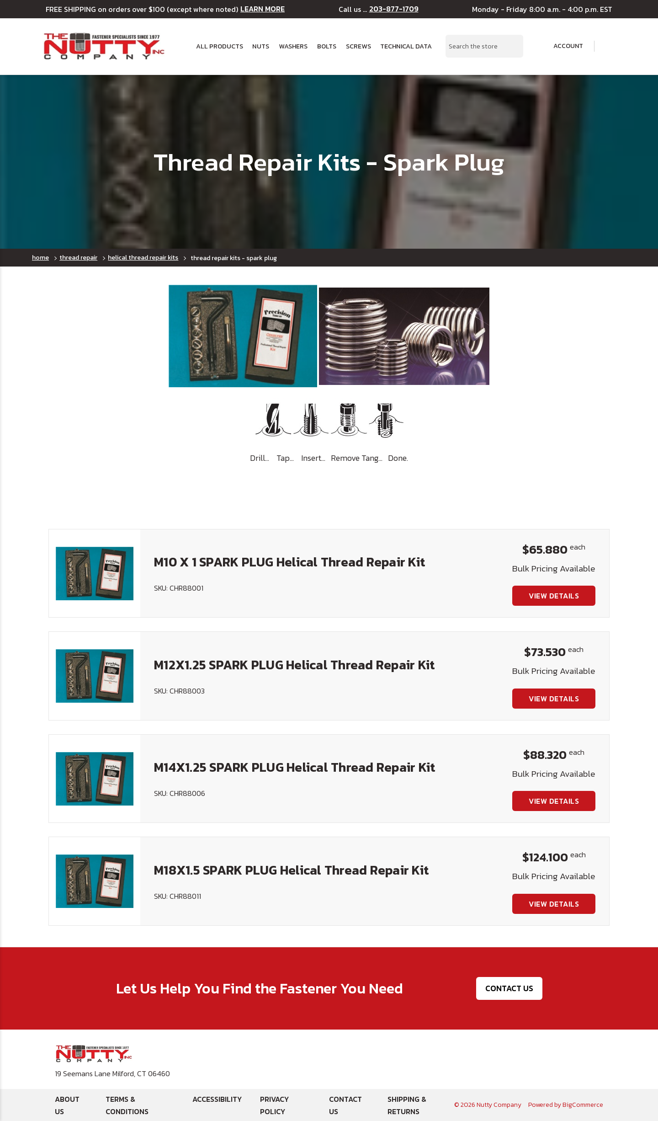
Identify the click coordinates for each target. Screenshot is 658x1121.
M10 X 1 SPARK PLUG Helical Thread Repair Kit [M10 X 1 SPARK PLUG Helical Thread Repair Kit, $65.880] (289, 561)
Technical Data (406, 46)
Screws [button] (358, 46)
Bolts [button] (326, 46)
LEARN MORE (262, 9)
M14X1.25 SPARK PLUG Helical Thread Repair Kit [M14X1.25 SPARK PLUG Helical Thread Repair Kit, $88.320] (294, 767)
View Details (554, 595)
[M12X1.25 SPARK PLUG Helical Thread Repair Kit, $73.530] (94, 676)
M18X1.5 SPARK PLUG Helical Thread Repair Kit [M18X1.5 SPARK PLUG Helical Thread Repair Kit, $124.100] (291, 870)
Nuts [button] (260, 46)
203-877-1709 (394, 9)
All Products (219, 46)
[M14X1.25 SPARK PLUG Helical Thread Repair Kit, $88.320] (94, 778)
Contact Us (509, 988)
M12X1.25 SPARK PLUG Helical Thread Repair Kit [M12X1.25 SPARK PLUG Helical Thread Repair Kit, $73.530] (294, 664)
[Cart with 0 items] (609, 46)
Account (562, 46)
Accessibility (217, 1099)
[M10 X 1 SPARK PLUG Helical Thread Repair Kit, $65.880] (94, 573)
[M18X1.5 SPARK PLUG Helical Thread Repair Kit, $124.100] (94, 881)
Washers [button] (293, 46)
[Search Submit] (511, 46)
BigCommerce (582, 1105)
